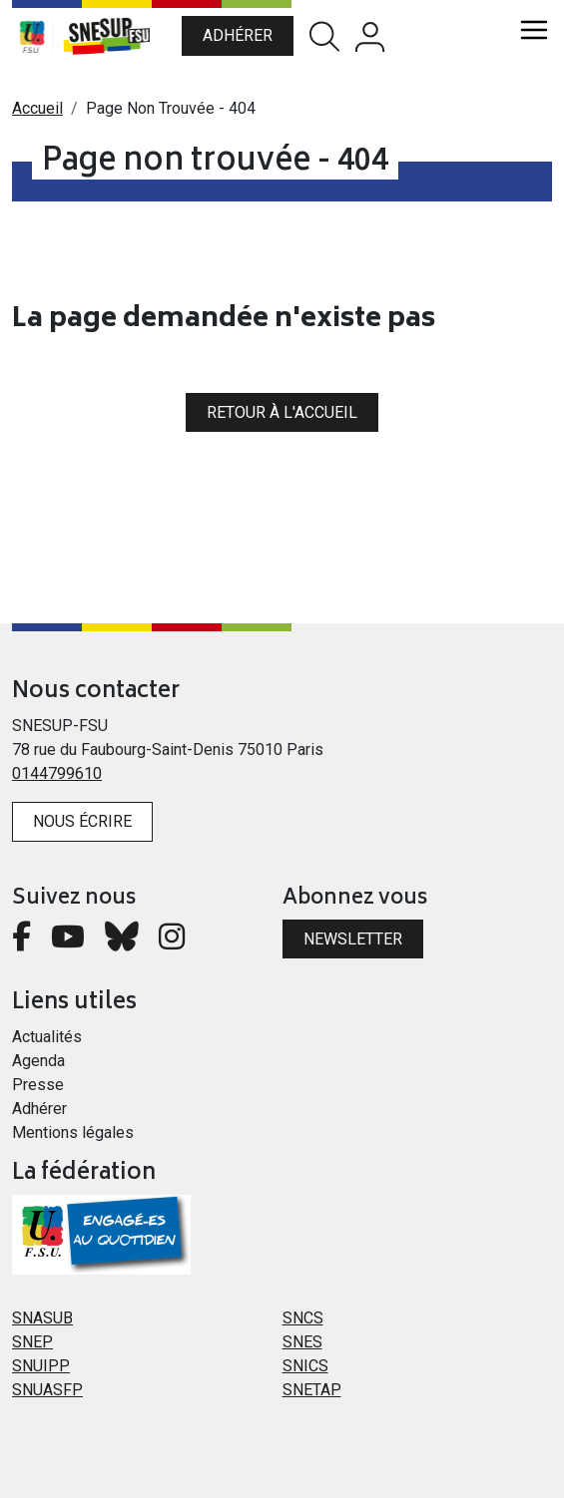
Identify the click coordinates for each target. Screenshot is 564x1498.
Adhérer (238, 35)
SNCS (302, 1318)
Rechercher (324, 36)
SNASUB (42, 1318)
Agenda (38, 1060)
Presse (38, 1084)
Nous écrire (82, 821)
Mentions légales (73, 1132)
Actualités (47, 1036)
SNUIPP (41, 1365)
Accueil (37, 108)
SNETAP (311, 1389)
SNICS (305, 1365)
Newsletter (352, 939)
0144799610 (57, 773)
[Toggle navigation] (534, 30)
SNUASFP (47, 1389)
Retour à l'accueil (282, 412)
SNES (302, 1341)
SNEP (32, 1341)
